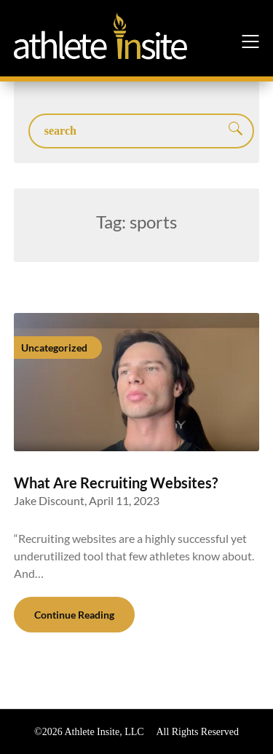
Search (237, 130)
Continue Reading (74, 614)
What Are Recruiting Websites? (116, 482)
